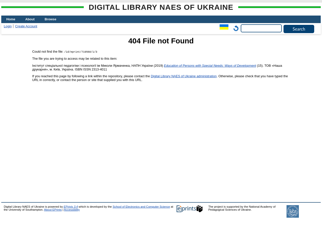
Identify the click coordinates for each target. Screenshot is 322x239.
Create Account (26, 26)
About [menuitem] (30, 19)
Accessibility (72, 209)
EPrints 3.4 (71, 206)
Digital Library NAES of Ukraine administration (184, 76)
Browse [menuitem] (50, 19)
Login (8, 26)
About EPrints (53, 209)
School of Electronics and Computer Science (141, 206)
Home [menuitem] (10, 19)
